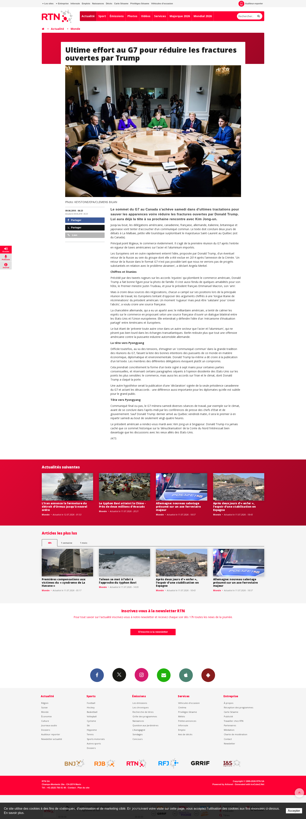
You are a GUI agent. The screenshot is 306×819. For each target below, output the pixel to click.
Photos (132, 16)
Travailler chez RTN (233, 721)
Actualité (88, 16)
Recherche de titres (143, 712)
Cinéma (182, 707)
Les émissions (140, 703)
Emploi (181, 730)
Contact (228, 739)
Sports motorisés (96, 739)
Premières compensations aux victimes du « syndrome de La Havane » (63, 582)
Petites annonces (187, 721)
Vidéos (145, 16)
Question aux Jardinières (145, 725)
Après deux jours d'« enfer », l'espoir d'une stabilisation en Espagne (234, 506)
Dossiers (45, 730)
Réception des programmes (238, 707)
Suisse (44, 707)
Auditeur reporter (50, 734)
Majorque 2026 (180, 16)
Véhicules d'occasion (162, 3)
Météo (181, 716)
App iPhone (186, 675)
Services (160, 16)
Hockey (90, 707)
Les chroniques (141, 707)
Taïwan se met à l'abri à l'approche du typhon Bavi (117, 580)
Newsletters (164, 675)
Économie (46, 716)
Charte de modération (235, 734)
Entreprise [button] (62, 3)
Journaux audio (49, 725)
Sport (102, 16)
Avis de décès (185, 734)
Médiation (229, 730)
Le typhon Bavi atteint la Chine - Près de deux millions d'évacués (122, 504)
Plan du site (83, 787)
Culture (45, 721)
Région (44, 703)
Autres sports (94, 743)
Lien (72, 235)
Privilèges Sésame (139, 3)
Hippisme (92, 730)
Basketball (92, 712)
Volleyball (92, 716)
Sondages (137, 734)
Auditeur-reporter (250, 4)
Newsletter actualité (51, 739)
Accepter (294, 810)
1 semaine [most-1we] (66, 542)
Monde (75, 29)
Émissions (117, 16)
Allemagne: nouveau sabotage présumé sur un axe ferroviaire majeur (178, 506)
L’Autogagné (139, 730)
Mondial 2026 (203, 16)
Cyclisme (91, 721)
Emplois (86, 3)
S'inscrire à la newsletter (153, 631)
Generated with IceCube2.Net (249, 784)
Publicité (228, 716)
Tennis (90, 734)
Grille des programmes (145, 716)
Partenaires (230, 725)
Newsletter (229, 743)
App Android (208, 675)
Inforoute (75, 3)
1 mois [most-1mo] (83, 542)
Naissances (98, 3)
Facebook (97, 675)
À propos (228, 703)
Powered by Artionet (223, 784)
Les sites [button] (47, 3)
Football (91, 703)
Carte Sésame (121, 3)
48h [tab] (50, 542)
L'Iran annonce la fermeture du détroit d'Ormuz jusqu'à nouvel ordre (64, 506)
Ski (88, 725)
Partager (74, 220)
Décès (109, 3)
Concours (137, 739)
